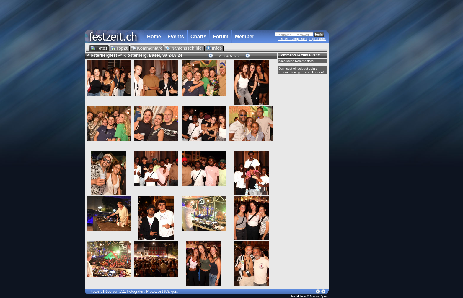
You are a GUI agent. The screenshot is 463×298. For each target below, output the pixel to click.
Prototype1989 (157, 291)
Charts (198, 36)
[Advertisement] (354, 119)
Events (175, 36)
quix (174, 291)
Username (283, 35)
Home (154, 36)
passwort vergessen (292, 39)
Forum (221, 36)
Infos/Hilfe (295, 296)
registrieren (317, 39)
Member (244, 36)
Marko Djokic (319, 296)
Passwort (302, 35)
